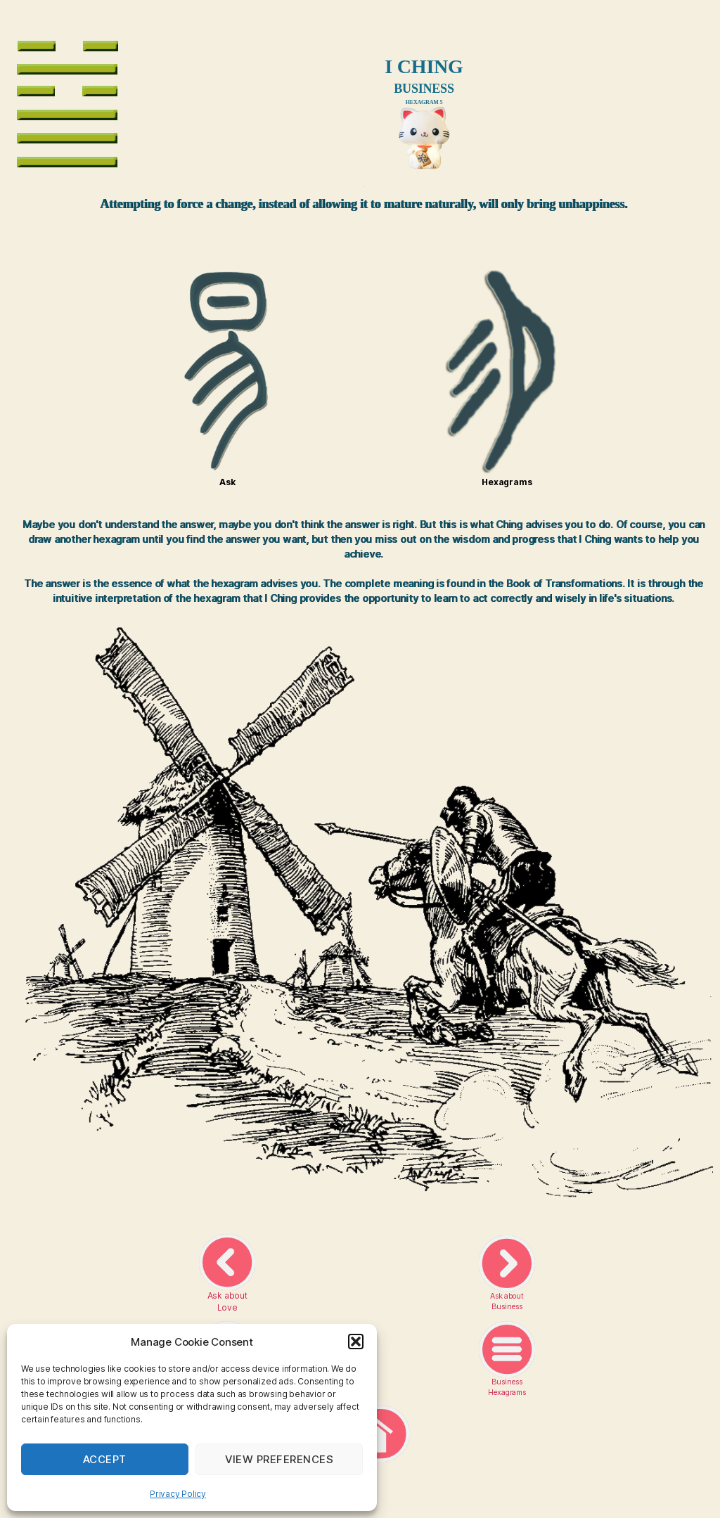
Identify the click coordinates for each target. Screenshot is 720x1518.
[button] (356, 1341)
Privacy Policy (178, 1493)
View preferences (279, 1459)
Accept (105, 1459)
